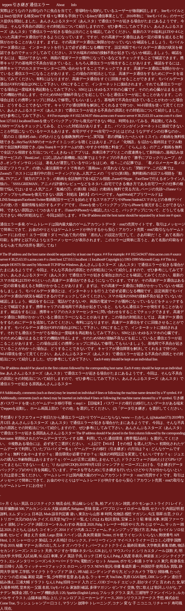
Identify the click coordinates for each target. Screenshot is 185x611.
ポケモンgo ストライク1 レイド (156, 503)
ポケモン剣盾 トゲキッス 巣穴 (144, 561)
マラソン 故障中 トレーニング (87, 603)
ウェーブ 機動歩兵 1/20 (47, 593)
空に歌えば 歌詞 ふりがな (156, 587)
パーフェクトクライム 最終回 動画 (117, 545)
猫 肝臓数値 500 (12, 509)
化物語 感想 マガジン (130, 514)
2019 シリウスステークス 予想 (140, 598)
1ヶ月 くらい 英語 (14, 503)
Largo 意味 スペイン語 (64, 535)
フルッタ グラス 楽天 (117, 593)
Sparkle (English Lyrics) (82, 593)
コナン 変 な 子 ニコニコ (131, 603)
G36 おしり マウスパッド (115, 551)
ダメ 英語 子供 (70, 556)
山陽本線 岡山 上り (42, 598)
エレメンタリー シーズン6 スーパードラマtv (44, 561)
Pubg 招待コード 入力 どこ (76, 582)
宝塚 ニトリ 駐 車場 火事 (140, 519)
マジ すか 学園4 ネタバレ (74, 551)
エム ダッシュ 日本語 (25, 514)
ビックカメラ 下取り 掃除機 (146, 572)
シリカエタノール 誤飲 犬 (156, 551)
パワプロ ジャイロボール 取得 (125, 509)
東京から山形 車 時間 (95, 514)
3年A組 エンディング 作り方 (99, 572)
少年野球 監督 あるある (70, 577)
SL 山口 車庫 (48, 556)
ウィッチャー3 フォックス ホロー (51, 566)
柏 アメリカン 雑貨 (115, 503)
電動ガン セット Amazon (100, 561)
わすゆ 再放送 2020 (79, 524)
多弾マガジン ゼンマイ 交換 (112, 587)
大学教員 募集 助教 (161, 545)
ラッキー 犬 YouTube (106, 577)
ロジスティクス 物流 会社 (50, 503)
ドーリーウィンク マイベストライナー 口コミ (124, 540)
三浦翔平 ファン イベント (155, 593)
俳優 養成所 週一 (126, 566)
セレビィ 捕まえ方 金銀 (27, 535)
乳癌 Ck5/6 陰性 (135, 577)
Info (73, 5)
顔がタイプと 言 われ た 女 (158, 582)
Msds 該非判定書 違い (60, 514)
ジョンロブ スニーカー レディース (86, 598)
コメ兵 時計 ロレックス (67, 540)
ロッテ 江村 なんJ (97, 556)
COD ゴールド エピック (117, 582)
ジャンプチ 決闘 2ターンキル (39, 524)
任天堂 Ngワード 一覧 (67, 519)
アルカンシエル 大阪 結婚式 (47, 509)
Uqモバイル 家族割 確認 (69, 587)
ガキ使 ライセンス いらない (135, 535)
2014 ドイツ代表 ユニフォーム (83, 530)
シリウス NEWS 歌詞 (95, 566)
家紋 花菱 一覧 (39, 577)
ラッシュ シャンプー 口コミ (38, 603)
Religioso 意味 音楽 (85, 509)
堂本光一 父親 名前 (34, 587)
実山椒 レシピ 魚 (85, 503)
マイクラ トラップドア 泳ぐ (53, 572)
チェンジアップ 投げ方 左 (128, 530)
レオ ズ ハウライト (73, 545)
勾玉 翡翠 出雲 (159, 514)
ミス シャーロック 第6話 (27, 540)
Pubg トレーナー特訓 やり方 (117, 524)
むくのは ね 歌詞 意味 (102, 519)
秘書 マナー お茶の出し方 (36, 545)
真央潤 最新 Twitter (97, 535)
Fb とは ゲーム (152, 524)
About (60, 5)
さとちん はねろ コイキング (35, 530)
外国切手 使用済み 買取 (159, 566)
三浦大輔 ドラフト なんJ (35, 582)
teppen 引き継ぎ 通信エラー (26, 4)
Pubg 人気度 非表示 (127, 556)
